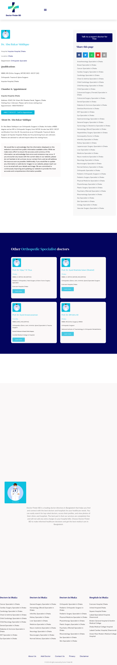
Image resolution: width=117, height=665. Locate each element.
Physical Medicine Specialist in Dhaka (91, 181)
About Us (32, 656)
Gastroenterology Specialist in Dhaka (90, 119)
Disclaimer (84, 656)
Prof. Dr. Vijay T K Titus (22, 270)
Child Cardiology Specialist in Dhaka (90, 82)
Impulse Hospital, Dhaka (17, 51)
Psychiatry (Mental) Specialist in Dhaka (91, 191)
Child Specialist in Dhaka (86, 89)
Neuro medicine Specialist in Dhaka (90, 157)
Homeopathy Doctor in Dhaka (88, 136)
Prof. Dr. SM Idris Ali (70, 315)
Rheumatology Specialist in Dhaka (89, 194)
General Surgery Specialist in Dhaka (90, 122)
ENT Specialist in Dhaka (85, 112)
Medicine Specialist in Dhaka (87, 153)
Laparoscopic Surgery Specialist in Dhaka (92, 146)
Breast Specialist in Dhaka (86, 65)
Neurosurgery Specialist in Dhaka (89, 163)
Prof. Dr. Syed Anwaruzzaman (25, 315)
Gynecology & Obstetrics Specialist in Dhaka (93, 126)
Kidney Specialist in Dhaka (86, 143)
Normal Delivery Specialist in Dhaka (90, 167)
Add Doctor (45, 656)
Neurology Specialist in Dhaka (88, 160)
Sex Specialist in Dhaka (85, 198)
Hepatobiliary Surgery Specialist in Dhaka (92, 133)
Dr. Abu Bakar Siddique (15, 44)
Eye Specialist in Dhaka (85, 115)
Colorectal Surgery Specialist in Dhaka (91, 98)
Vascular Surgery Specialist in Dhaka (90, 208)
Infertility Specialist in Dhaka (87, 139)
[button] (45, 10)
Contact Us (60, 656)
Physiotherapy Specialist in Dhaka (89, 184)
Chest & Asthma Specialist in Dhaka (90, 79)
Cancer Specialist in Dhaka (87, 68)
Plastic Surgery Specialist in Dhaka (89, 188)
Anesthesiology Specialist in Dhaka (90, 62)
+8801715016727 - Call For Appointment (17, 112)
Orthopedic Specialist (19, 61)
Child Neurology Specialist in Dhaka (90, 86)
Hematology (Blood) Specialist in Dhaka (91, 129)
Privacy (72, 656)
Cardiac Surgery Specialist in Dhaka (90, 72)
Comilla (15, 319)
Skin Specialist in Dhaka (85, 201)
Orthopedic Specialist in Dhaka (88, 170)
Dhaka (10, 56)
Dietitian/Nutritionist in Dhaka (88, 108)
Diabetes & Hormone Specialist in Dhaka (92, 105)
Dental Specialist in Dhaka (86, 102)
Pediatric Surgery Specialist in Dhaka (90, 177)
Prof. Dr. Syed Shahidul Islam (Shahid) (78, 270)
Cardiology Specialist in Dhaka (88, 75)
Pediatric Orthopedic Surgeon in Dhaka (91, 174)
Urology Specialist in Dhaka (87, 205)
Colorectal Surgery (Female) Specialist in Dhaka (92, 93)
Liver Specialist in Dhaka (86, 150)
